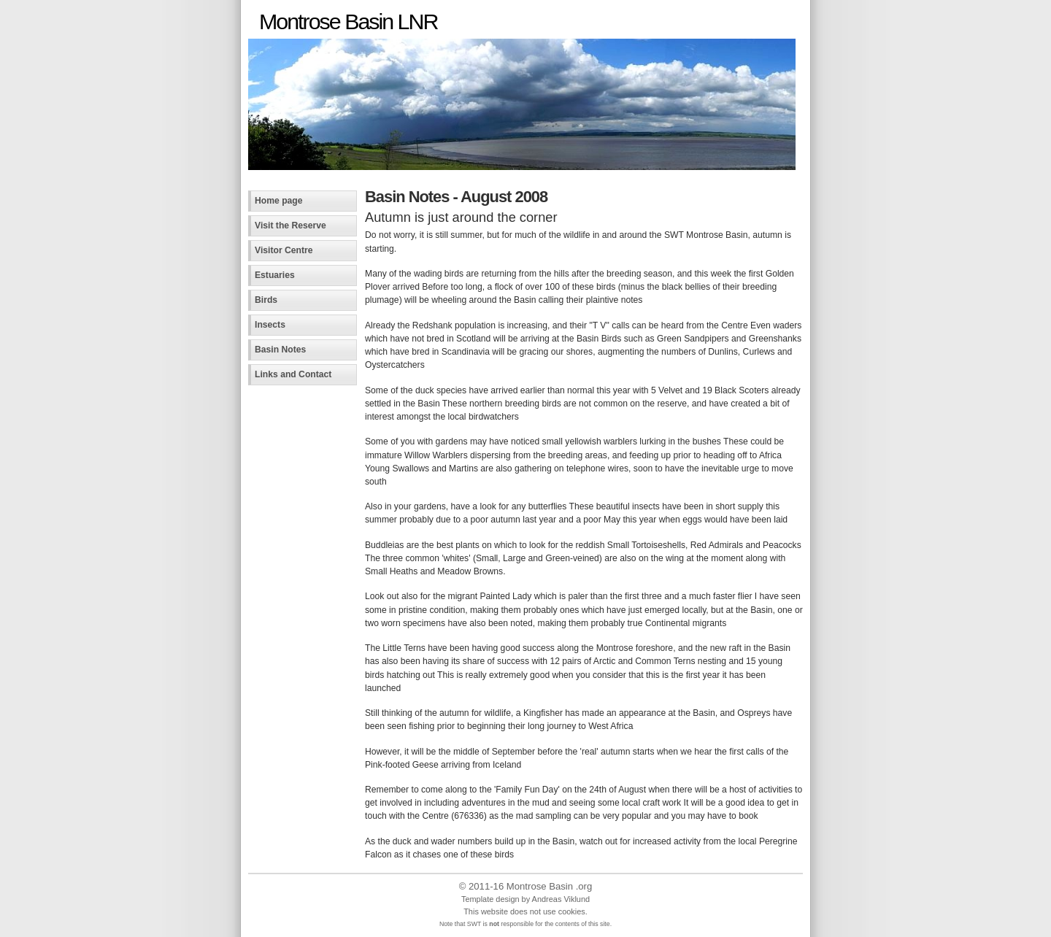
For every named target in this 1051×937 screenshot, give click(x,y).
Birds (266, 300)
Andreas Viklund (561, 899)
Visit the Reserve (290, 225)
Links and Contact (293, 374)
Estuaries (275, 275)
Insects (270, 325)
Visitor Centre (284, 250)
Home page (279, 201)
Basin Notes (280, 349)
